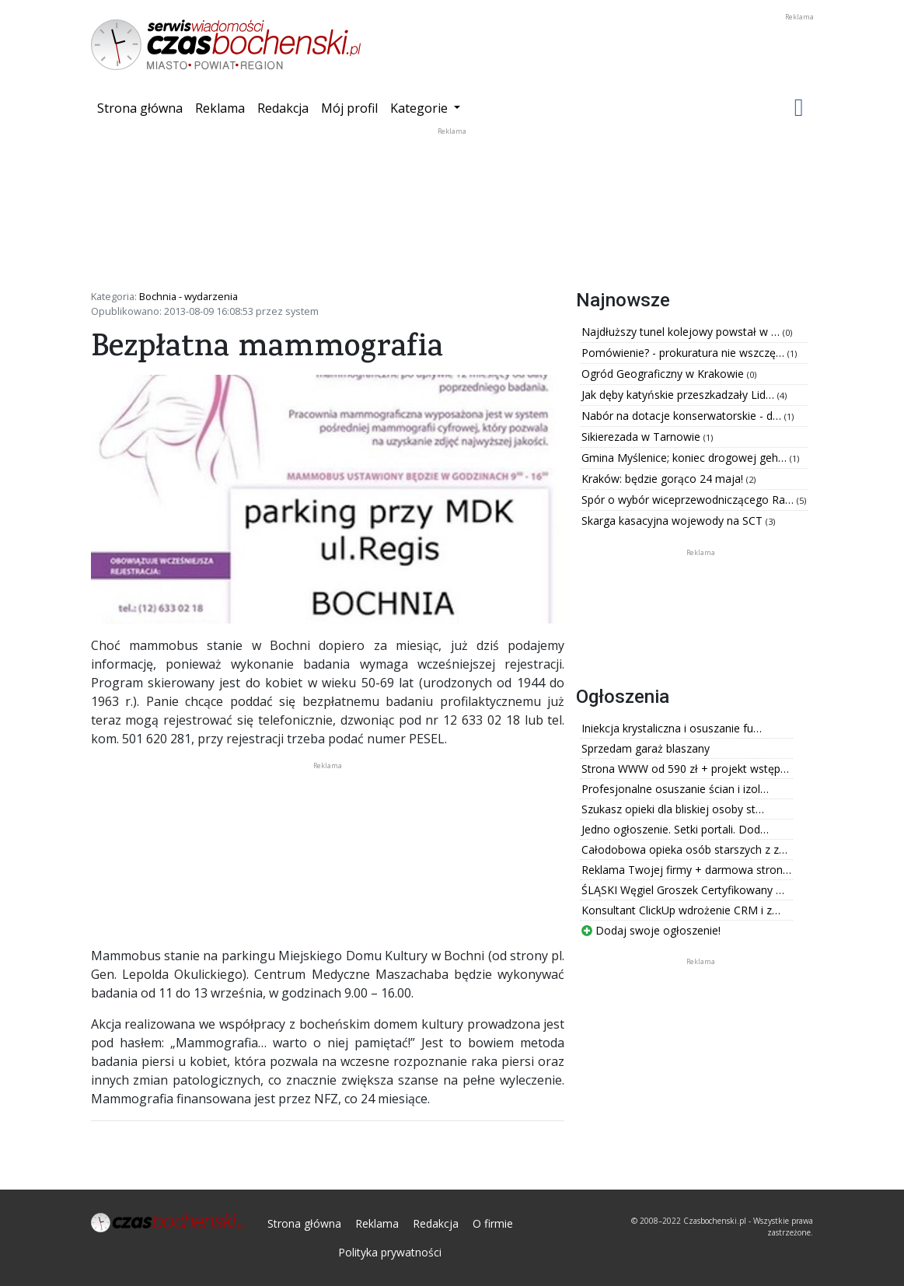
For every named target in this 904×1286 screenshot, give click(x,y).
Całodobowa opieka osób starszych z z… (684, 849)
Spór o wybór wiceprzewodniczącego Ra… (689, 499)
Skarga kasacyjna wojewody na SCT (673, 520)
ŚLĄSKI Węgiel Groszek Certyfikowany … (682, 889)
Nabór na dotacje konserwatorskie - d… (682, 415)
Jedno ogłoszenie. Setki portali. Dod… (675, 829)
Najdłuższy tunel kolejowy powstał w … (682, 331)
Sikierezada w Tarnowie (642, 436)
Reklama (220, 108)
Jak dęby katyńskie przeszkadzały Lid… (679, 394)
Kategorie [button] (420, 108)
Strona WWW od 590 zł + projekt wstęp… (685, 768)
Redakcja (283, 108)
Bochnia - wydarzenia (188, 296)
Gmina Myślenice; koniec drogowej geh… (685, 457)
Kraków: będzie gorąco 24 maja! (663, 478)
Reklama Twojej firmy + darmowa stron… (686, 869)
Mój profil (349, 108)
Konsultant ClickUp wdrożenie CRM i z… (680, 910)
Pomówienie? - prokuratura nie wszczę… (684, 352)
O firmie (493, 1223)
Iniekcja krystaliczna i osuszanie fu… (671, 728)
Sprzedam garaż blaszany (645, 748)
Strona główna (143, 107)
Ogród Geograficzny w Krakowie (664, 373)
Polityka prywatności (390, 1252)
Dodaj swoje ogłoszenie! (651, 930)
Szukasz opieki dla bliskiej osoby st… (672, 809)
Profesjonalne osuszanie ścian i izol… (675, 788)
